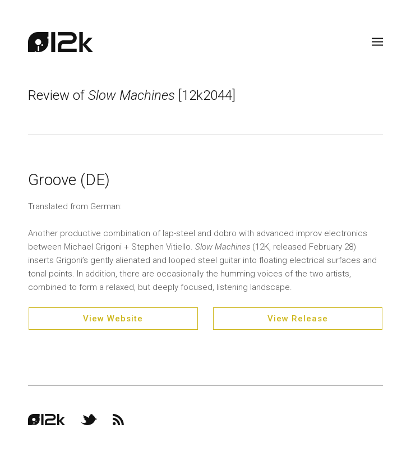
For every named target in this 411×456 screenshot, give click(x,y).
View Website (113, 319)
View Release (297, 319)
